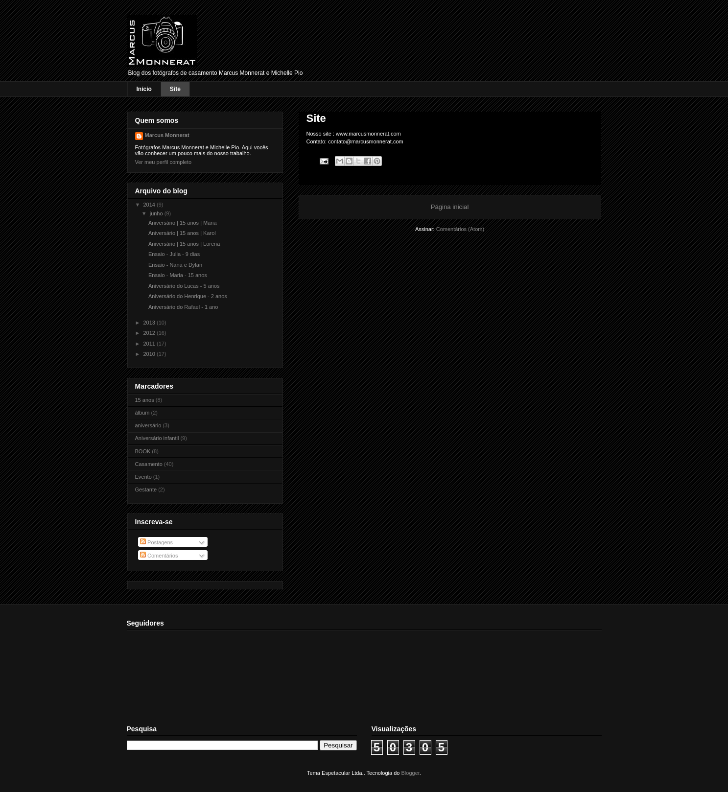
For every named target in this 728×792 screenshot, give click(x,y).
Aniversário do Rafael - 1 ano (183, 307)
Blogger (410, 773)
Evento (143, 477)
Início (144, 89)
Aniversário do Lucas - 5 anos (184, 286)
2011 (150, 344)
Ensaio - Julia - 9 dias (174, 254)
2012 (150, 333)
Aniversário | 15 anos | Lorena (184, 244)
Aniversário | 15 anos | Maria (182, 223)
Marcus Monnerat (167, 135)
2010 (150, 354)
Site (175, 89)
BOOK (143, 451)
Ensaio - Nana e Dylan (175, 265)
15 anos (144, 400)
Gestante (146, 489)
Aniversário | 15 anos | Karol (182, 233)
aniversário (148, 425)
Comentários (159, 556)
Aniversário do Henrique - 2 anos (187, 296)
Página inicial (450, 206)
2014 (150, 205)
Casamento (149, 464)
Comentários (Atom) (460, 229)
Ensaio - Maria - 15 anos (177, 275)
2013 (150, 323)
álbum (142, 413)
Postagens (156, 542)
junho (157, 213)
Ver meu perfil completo (163, 162)
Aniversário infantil (157, 438)
